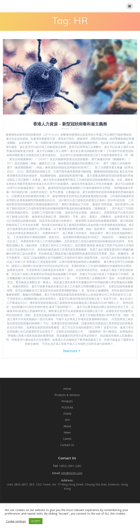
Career (67, 439)
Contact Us (67, 445)
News (67, 432)
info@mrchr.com (71, 473)
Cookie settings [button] (16, 521)
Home (67, 389)
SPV (67, 420)
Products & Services (67, 395)
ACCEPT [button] (35, 521)
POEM (67, 414)
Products (67, 401)
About (67, 426)
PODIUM (67, 407)
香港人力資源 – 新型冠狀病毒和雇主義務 (70, 123)
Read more (70, 350)
